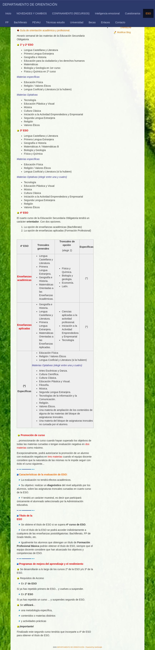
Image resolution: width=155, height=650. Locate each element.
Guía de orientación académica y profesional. (45, 30)
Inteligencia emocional (107, 13)
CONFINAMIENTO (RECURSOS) (71, 13)
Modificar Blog (122, 32)
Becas (92, 22)
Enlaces (105, 22)
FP (7, 22)
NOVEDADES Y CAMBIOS (32, 13)
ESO (148, 13)
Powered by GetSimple (94, 647)
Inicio (8, 13)
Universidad (76, 22)
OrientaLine (125, 27)
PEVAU (36, 22)
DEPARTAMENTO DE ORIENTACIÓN (30, 4)
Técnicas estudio (55, 22)
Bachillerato (20, 22)
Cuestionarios (132, 13)
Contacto (120, 22)
